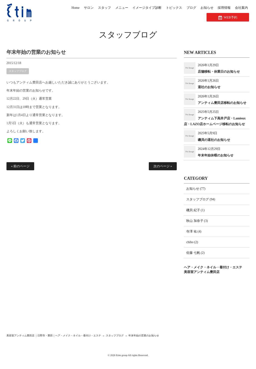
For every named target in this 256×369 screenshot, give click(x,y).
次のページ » (162, 166)
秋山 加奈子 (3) (197, 221)
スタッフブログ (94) (200, 199)
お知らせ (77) (195, 188)
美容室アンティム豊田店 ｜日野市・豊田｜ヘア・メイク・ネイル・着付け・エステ (53, 335)
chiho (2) (192, 242)
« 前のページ (20, 166)
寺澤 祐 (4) (193, 231)
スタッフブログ (128, 34)
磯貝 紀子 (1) (195, 210)
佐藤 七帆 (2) (195, 252)
